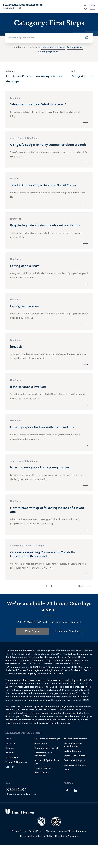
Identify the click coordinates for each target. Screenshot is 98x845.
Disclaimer (50, 831)
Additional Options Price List (46, 762)
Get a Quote (40, 743)
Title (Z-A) (82, 76)
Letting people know (49, 51)
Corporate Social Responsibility (36, 836)
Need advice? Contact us (69, 631)
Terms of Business (43, 767)
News (66, 769)
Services (9, 748)
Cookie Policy (36, 831)
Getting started (75, 47)
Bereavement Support (75, 760)
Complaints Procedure (66, 836)
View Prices (32, 631)
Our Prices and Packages (47, 738)
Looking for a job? (73, 750)
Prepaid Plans (12, 757)
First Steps (12, 81)
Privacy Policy (18, 831)
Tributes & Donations (16, 762)
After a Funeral (22, 76)
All (7, 76)
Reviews (9, 752)
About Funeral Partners (75, 738)
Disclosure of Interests (75, 764)
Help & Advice (41, 772)
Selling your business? (75, 755)
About (8, 738)
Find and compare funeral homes (73, 745)
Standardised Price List (46, 748)
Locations (10, 743)
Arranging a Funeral (49, 76)
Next (84, 586)
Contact (9, 766)
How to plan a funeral (53, 47)
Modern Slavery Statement (73, 831)
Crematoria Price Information (43, 754)
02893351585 (32, 622)
